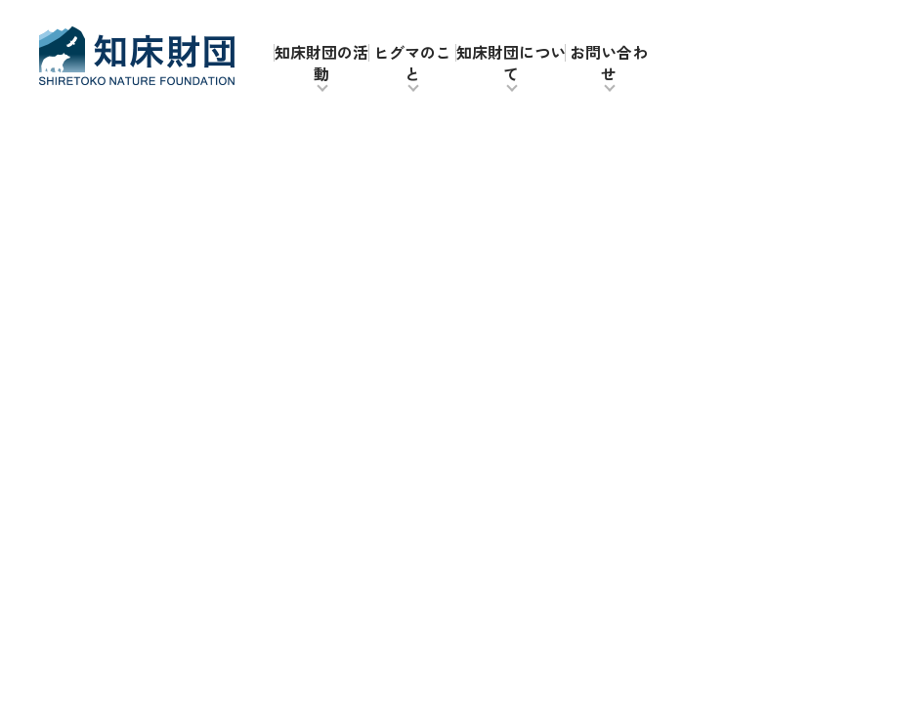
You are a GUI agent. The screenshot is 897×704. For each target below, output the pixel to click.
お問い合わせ (609, 62)
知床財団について (511, 62)
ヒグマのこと (412, 62)
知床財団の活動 (321, 62)
